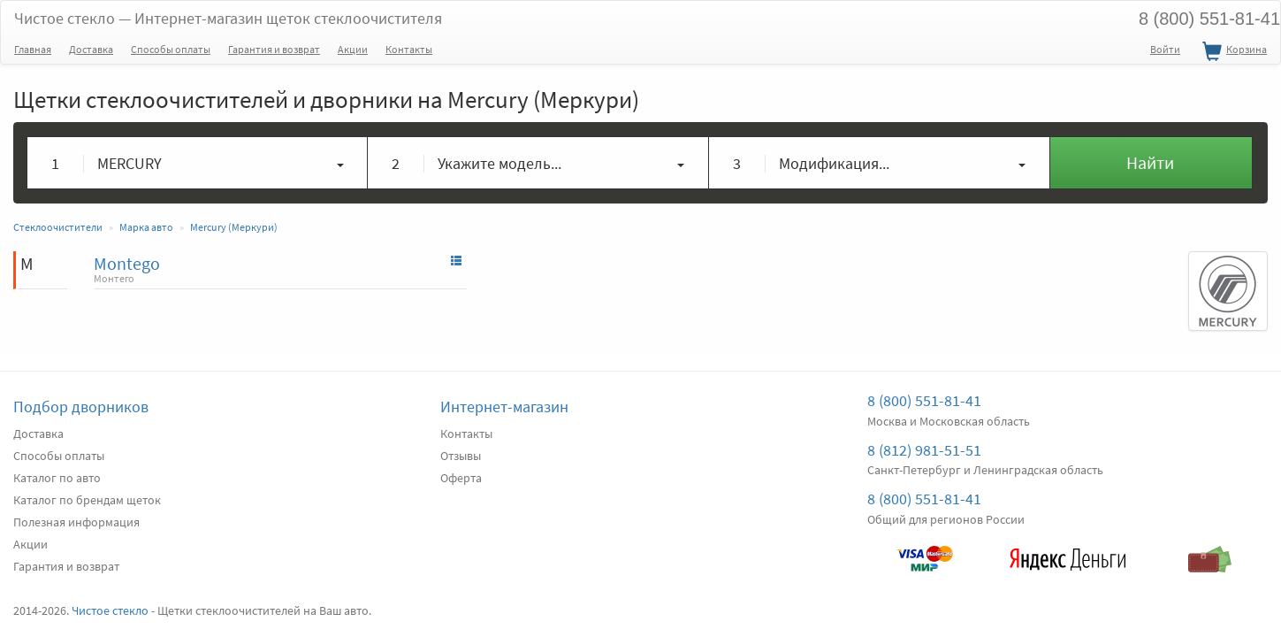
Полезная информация (76, 522)
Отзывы (460, 456)
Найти (1150, 162)
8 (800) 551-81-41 (924, 400)
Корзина (1232, 52)
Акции (353, 49)
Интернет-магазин (504, 406)
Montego (127, 263)
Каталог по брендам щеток (87, 500)
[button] (198, 162)
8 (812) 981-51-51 (924, 450)
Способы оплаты (170, 49)
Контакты (408, 49)
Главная (32, 49)
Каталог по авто (57, 478)
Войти (1165, 49)
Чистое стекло (228, 18)
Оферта (461, 478)
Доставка (91, 49)
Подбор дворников (81, 406)
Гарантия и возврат (274, 49)
